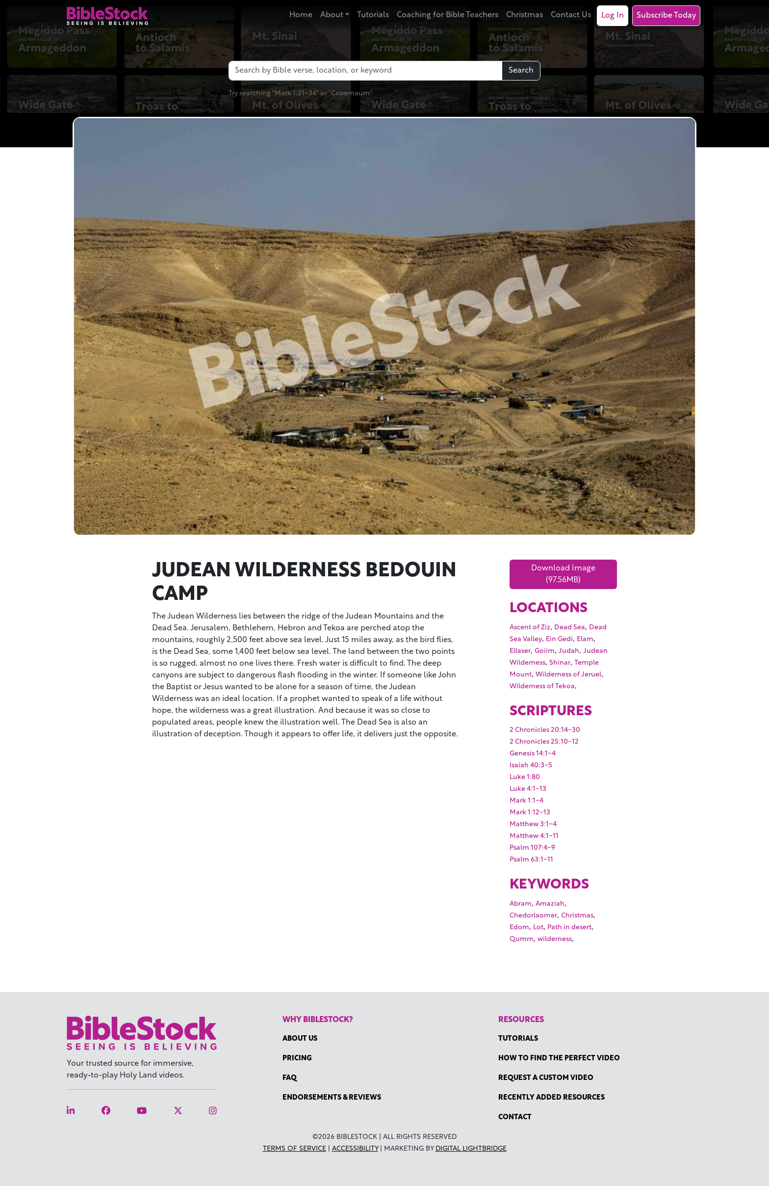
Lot (538, 927)
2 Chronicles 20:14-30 (545, 730)
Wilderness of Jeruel (568, 674)
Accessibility (355, 1149)
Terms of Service (294, 1149)
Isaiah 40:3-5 (531, 765)
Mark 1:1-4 (526, 801)
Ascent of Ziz (530, 627)
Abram (521, 904)
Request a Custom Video (545, 1078)
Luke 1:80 (525, 777)
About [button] (331, 15)
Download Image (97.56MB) (563, 574)
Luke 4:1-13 (528, 789)
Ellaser (520, 651)
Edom (519, 927)
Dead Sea (569, 627)
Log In (612, 16)
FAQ (289, 1078)
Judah (569, 651)
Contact (515, 1117)
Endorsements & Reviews (331, 1098)
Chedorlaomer (533, 915)
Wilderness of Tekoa (542, 686)
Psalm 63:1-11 (531, 859)
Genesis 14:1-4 (533, 753)
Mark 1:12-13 (530, 812)
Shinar (559, 663)
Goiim (545, 651)
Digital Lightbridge (471, 1149)
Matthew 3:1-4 (533, 824)
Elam (585, 639)
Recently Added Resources (551, 1098)
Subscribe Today (666, 16)
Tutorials (373, 15)
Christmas (524, 15)
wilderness (555, 939)
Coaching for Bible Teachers (447, 15)
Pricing (297, 1058)
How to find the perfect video (559, 1058)
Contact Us (571, 15)
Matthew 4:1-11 (534, 836)
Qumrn (522, 939)
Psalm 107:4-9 (532, 848)
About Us (299, 1039)
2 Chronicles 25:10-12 (544, 742)
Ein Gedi (559, 639)
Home (300, 15)
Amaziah (550, 904)
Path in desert (569, 927)
